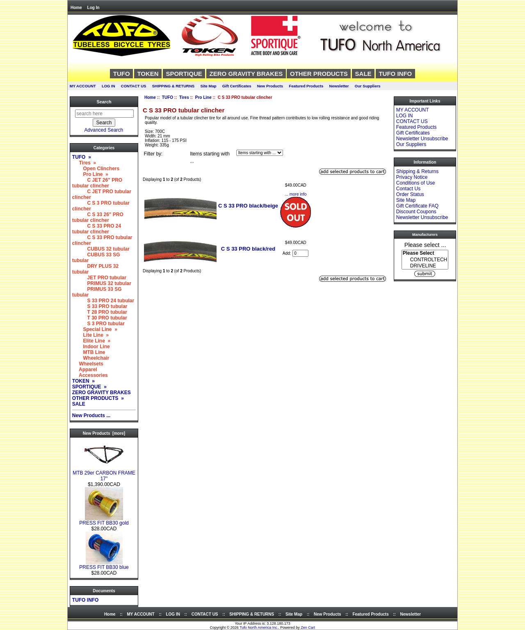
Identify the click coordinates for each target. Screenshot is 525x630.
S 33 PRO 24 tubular (103, 301)
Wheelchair (91, 358)
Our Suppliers (368, 86)
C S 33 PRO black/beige (248, 206)
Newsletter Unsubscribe (422, 139)
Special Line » (94, 329)
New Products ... (91, 415)
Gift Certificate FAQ (417, 206)
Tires (184, 97)
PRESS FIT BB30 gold (104, 521)
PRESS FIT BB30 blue (104, 565)
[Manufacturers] (425, 259)
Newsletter (339, 86)
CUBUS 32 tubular (101, 249)
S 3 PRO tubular (98, 323)
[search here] (104, 114)
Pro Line (203, 97)
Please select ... (425, 244)
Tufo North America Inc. (259, 627)
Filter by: (153, 154)
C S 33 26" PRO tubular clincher (97, 217)
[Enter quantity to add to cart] (300, 253)
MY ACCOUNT (83, 86)
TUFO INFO (395, 73)
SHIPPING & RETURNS (173, 86)
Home (76, 7)
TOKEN (147, 73)
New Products (270, 86)
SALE (363, 73)
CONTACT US (133, 86)
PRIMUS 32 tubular (101, 283)
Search (103, 101)
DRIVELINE (425, 266)
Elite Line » (91, 341)
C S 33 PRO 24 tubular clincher (96, 229)
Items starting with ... (210, 157)
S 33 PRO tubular (100, 306)
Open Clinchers (95, 168)
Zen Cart (308, 627)
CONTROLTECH (425, 260)
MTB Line (88, 352)
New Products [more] (104, 433)
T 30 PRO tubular (99, 318)
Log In (93, 7)
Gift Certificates (236, 86)
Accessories (90, 375)
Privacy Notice (412, 177)
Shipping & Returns (417, 171)
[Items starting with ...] (259, 153)
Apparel (84, 369)
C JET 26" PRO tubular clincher (97, 183)
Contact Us (408, 189)
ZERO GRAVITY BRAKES (246, 73)
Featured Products (306, 86)
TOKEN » (83, 381)
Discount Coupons (416, 212)
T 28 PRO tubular (99, 312)
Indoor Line (91, 346)
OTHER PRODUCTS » (98, 398)
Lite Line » (90, 335)
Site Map (208, 86)
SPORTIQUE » (89, 387)
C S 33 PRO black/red (248, 249)
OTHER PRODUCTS (319, 73)
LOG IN (108, 86)
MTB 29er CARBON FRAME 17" (104, 474)
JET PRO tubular (99, 278)
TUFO (167, 97)
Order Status (410, 194)
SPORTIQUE (184, 73)
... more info (296, 194)
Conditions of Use (415, 183)
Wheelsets (87, 364)
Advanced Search (103, 130)
